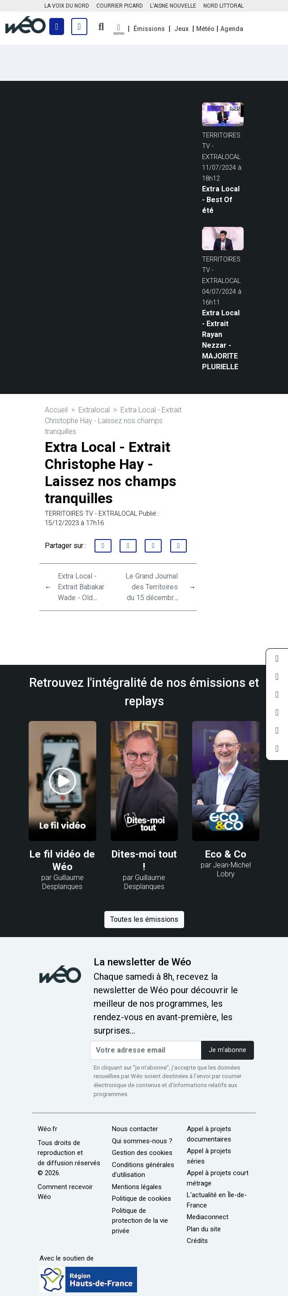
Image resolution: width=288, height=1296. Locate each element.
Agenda (231, 28)
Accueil (56, 410)
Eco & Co (225, 854)
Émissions (149, 28)
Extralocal (94, 410)
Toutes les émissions (144, 919)
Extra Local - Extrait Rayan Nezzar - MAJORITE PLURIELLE (221, 340)
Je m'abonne (227, 1050)
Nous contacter (135, 1129)
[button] (118, 29)
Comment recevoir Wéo (65, 1192)
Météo (205, 28)
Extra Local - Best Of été (221, 200)
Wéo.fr (47, 1129)
